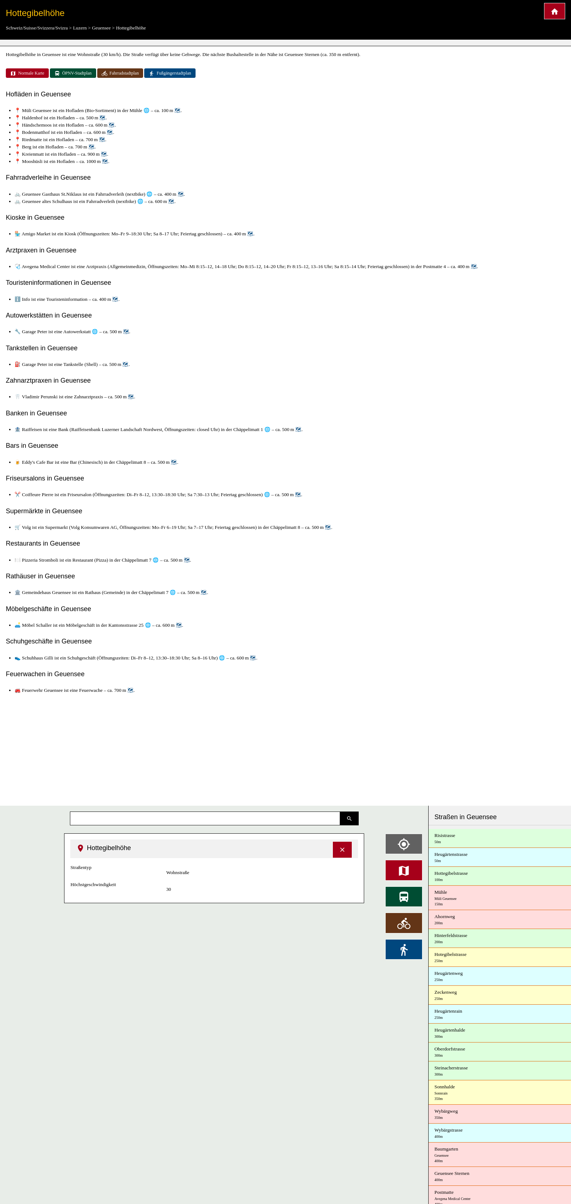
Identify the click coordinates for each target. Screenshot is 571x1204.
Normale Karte (27, 73)
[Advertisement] (285, 750)
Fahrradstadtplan (120, 73)
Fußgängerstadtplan (170, 73)
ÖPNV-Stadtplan (73, 73)
